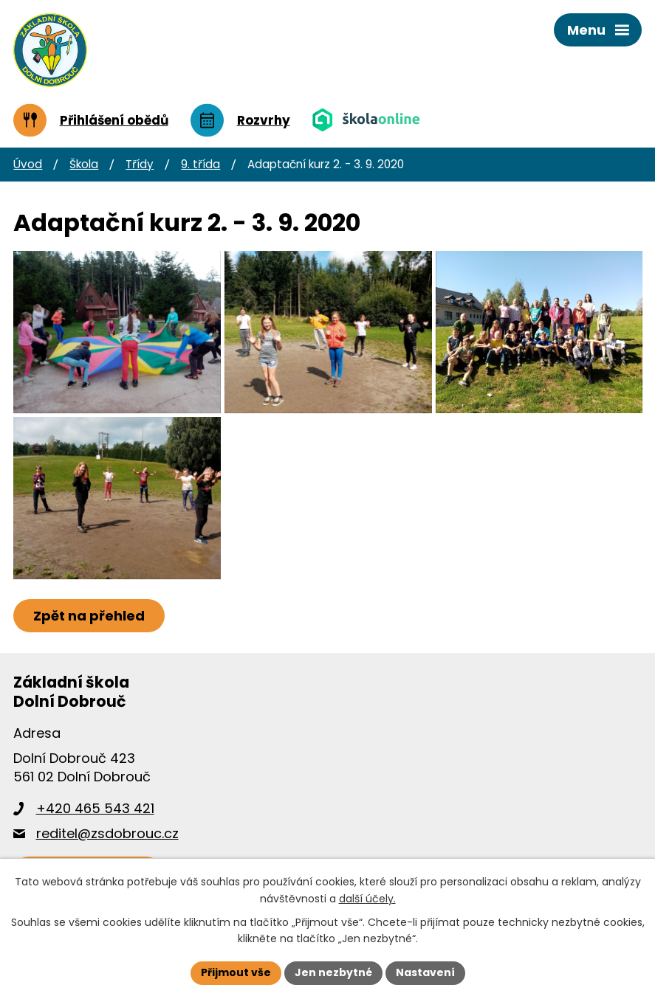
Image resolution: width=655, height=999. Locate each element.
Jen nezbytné (333, 972)
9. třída (200, 164)
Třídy (140, 164)
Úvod (27, 164)
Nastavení (425, 972)
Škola (83, 164)
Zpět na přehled (89, 615)
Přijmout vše (236, 972)
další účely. (367, 898)
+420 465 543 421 (95, 808)
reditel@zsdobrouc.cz (107, 833)
